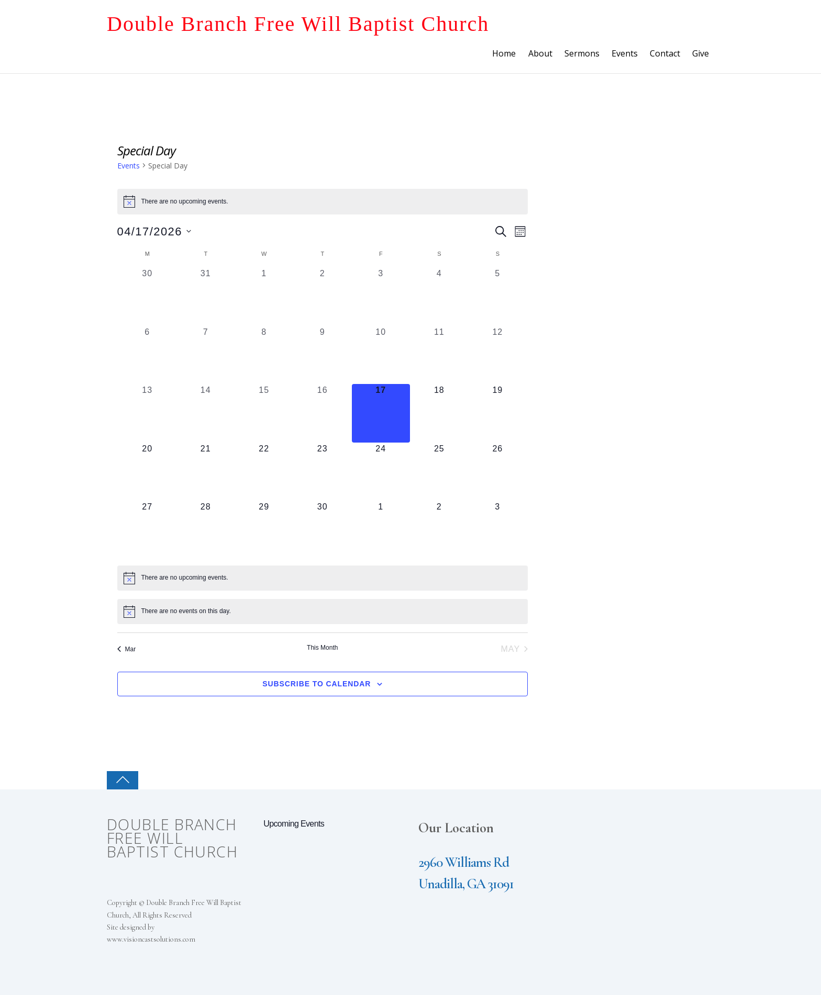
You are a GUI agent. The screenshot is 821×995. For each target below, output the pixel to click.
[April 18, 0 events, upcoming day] (439, 413)
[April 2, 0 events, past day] (322, 296)
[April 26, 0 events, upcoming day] (498, 472)
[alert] (322, 201)
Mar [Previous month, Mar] (126, 649)
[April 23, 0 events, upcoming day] (322, 472)
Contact (665, 53)
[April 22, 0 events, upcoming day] (264, 472)
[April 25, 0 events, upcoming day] (439, 472)
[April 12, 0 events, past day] (498, 355)
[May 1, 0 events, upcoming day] (381, 530)
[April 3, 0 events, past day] (381, 296)
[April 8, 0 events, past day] (264, 355)
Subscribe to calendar (316, 684)
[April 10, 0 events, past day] (381, 355)
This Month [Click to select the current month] (322, 647)
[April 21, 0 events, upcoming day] (205, 472)
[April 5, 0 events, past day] (498, 296)
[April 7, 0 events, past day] (205, 355)
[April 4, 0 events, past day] (439, 296)
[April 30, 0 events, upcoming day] (322, 530)
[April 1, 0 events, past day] (264, 296)
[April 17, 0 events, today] (381, 413)
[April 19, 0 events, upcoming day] (498, 413)
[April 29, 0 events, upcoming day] (264, 530)
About (540, 53)
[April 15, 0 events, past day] (264, 413)
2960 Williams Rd (463, 862)
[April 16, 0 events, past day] (322, 413)
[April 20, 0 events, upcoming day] (147, 472)
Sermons (582, 53)
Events (625, 53)
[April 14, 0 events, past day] (205, 413)
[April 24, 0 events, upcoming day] (381, 472)
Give (700, 53)
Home (504, 53)
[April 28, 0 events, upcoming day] (205, 530)
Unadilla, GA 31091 (466, 883)
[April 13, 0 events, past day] (147, 413)
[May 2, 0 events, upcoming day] (439, 530)
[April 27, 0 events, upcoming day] (147, 530)
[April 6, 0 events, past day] (147, 355)
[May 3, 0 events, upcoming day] (498, 530)
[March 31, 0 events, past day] (205, 296)
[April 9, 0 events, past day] (322, 355)
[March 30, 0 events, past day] (147, 296)
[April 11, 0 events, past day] (439, 355)
